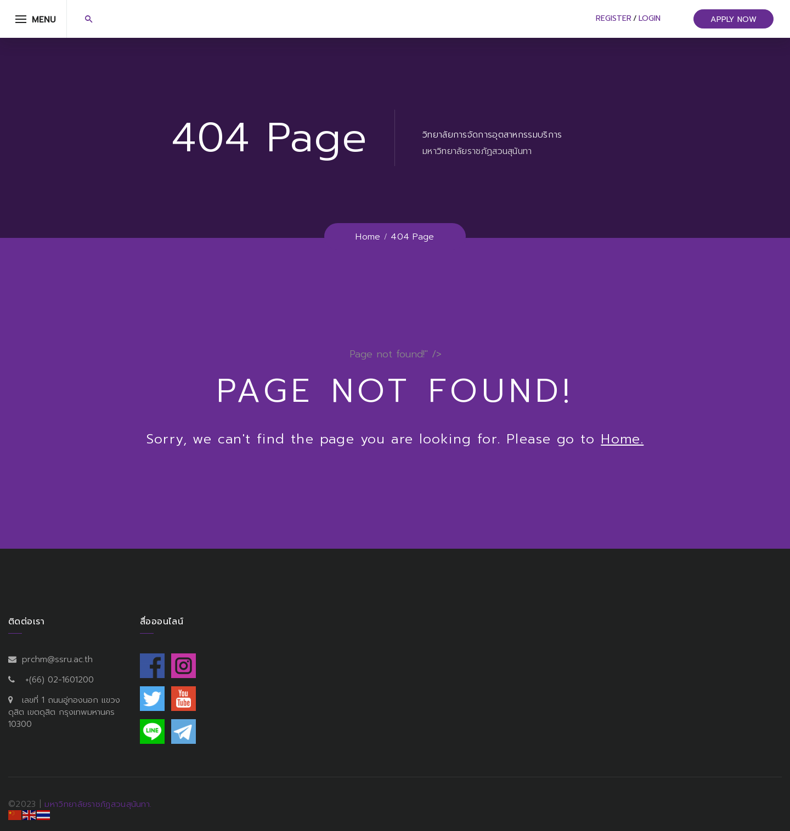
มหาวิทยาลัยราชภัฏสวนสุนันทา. (97, 804)
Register (613, 18)
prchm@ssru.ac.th (57, 659)
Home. (622, 439)
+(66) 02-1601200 (59, 680)
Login (650, 18)
